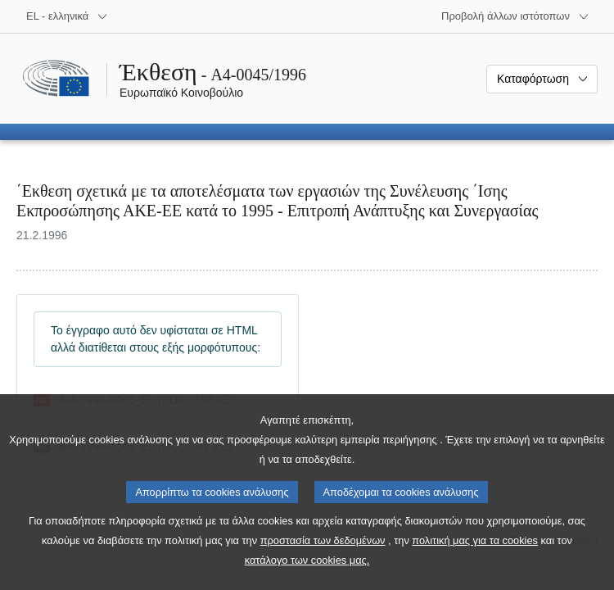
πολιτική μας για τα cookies (475, 544)
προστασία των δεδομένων (323, 544)
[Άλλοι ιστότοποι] (515, 16)
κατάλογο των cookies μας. (307, 563)
